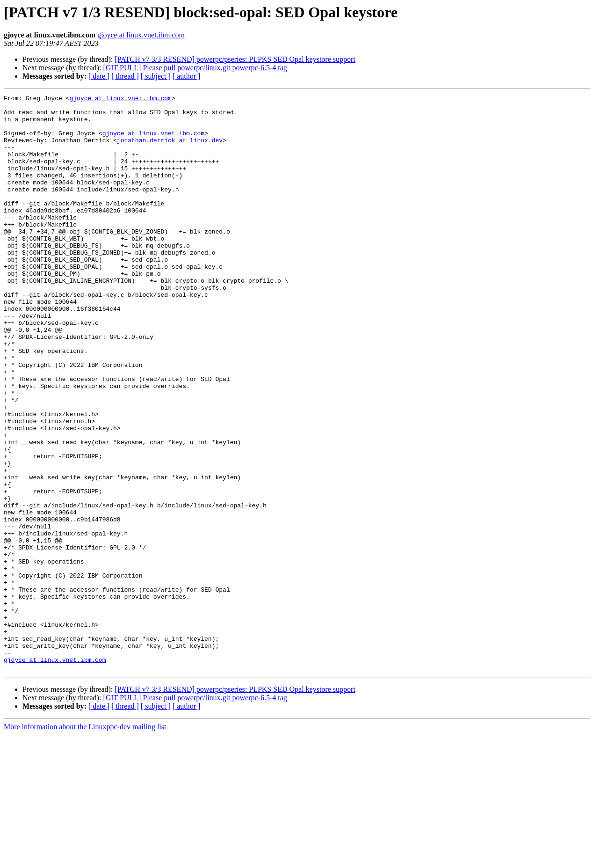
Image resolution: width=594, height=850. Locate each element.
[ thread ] (125, 76)
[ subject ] (156, 76)
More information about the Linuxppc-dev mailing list (85, 842)
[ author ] (187, 76)
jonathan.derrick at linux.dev (170, 150)
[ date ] (98, 76)
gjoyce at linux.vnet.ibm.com (141, 35)
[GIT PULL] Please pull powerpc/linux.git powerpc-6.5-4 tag (195, 68)
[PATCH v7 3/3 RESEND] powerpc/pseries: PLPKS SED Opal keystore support (235, 59)
